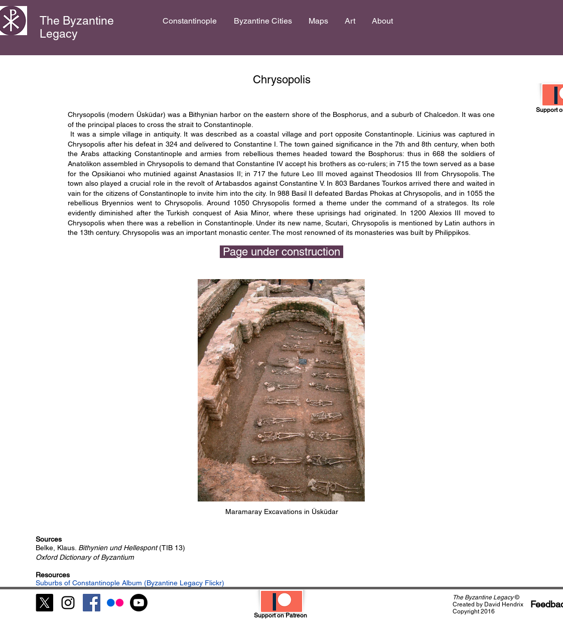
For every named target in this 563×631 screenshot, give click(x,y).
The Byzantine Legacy (77, 27)
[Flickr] (115, 602)
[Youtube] (139, 602)
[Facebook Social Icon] (91, 602)
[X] (44, 602)
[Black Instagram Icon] (68, 602)
